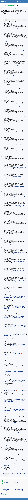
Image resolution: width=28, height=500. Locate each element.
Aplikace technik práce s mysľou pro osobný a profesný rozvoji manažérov (15, 463)
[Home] (17, 1)
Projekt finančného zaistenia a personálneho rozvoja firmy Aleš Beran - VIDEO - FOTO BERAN (14, 400)
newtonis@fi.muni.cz (6, 490)
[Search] (20, 1)
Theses (4, 5)
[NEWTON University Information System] (4, 1)
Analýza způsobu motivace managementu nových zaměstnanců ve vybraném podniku (15, 96)
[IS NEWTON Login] (26, 1)
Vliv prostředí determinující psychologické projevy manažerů (14, 187)
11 (15, 20)
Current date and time (20, 490)
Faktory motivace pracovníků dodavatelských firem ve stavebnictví (14, 124)
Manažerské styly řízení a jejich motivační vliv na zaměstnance (14, 106)
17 (25, 20)
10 (13, 20)
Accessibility (19, 495)
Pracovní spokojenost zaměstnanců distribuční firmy (13, 134)
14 (20, 20)
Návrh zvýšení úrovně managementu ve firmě (13, 29)
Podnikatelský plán (17, 353)
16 (24, 20)
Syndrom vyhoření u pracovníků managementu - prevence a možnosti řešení (15, 177)
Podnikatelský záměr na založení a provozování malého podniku (15, 326)
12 (17, 20)
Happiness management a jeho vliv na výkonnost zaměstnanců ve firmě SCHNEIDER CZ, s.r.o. (15, 225)
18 (1, 21)
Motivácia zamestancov (18, 196)
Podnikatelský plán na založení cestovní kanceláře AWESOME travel (14, 453)
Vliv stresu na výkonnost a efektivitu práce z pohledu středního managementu (15, 143)
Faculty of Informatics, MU (14, 482)
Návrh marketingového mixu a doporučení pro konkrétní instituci (14, 371)
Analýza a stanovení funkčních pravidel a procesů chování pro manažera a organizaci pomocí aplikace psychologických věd (15, 271)
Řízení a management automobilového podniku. (13, 49)
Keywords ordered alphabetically (7, 16)
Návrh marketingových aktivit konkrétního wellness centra (14, 115)
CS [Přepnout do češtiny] (23, 1)
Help (3, 494)
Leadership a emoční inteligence (20, 252)
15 (22, 20)
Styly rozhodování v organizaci (19, 334)
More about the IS (20, 494)
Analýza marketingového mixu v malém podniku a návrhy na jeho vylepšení (14, 307)
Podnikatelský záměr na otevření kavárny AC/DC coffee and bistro (15, 390)
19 (3, 21)
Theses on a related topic (19, 29)
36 (7, 21)
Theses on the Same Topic (12, 5)
